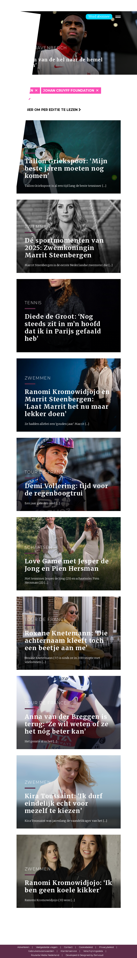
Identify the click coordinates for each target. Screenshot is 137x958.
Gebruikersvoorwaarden (41, 951)
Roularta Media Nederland (45, 955)
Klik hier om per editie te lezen (49, 110)
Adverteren (23, 947)
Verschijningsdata (93, 951)
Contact (68, 947)
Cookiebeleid (86, 947)
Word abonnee (99, 16)
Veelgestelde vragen (47, 947)
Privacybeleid (106, 947)
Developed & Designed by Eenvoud (84, 955)
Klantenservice (69, 951)
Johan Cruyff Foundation (68, 90)
